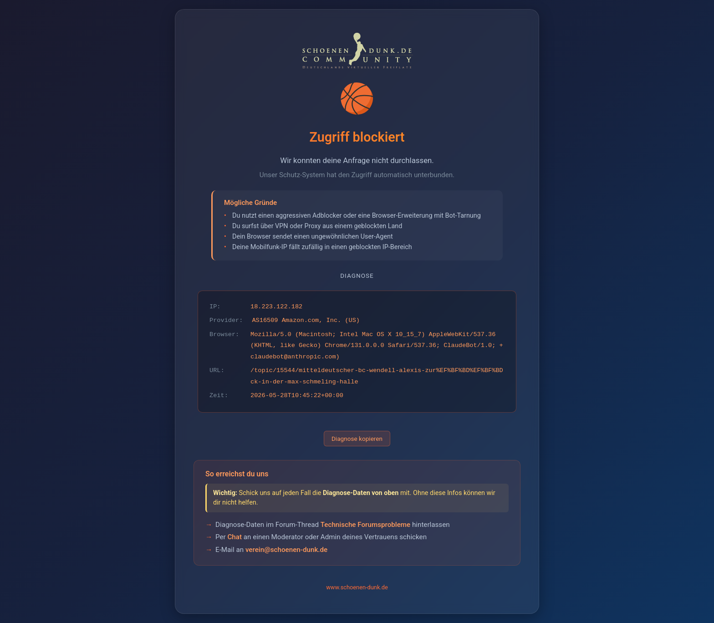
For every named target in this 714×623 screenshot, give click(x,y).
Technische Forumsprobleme (365, 525)
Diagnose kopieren (357, 438)
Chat (234, 537)
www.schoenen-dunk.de (357, 587)
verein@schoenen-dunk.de (286, 550)
